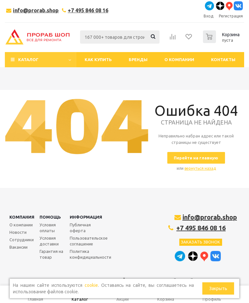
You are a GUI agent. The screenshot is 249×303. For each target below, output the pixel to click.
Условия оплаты (48, 227)
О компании (21, 224)
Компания (21, 217)
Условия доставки (49, 241)
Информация (86, 217)
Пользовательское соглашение (89, 241)
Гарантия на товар (51, 254)
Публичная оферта (80, 227)
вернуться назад (200, 168)
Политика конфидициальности (90, 254)
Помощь (50, 217)
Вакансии (18, 247)
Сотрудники (21, 239)
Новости (18, 232)
